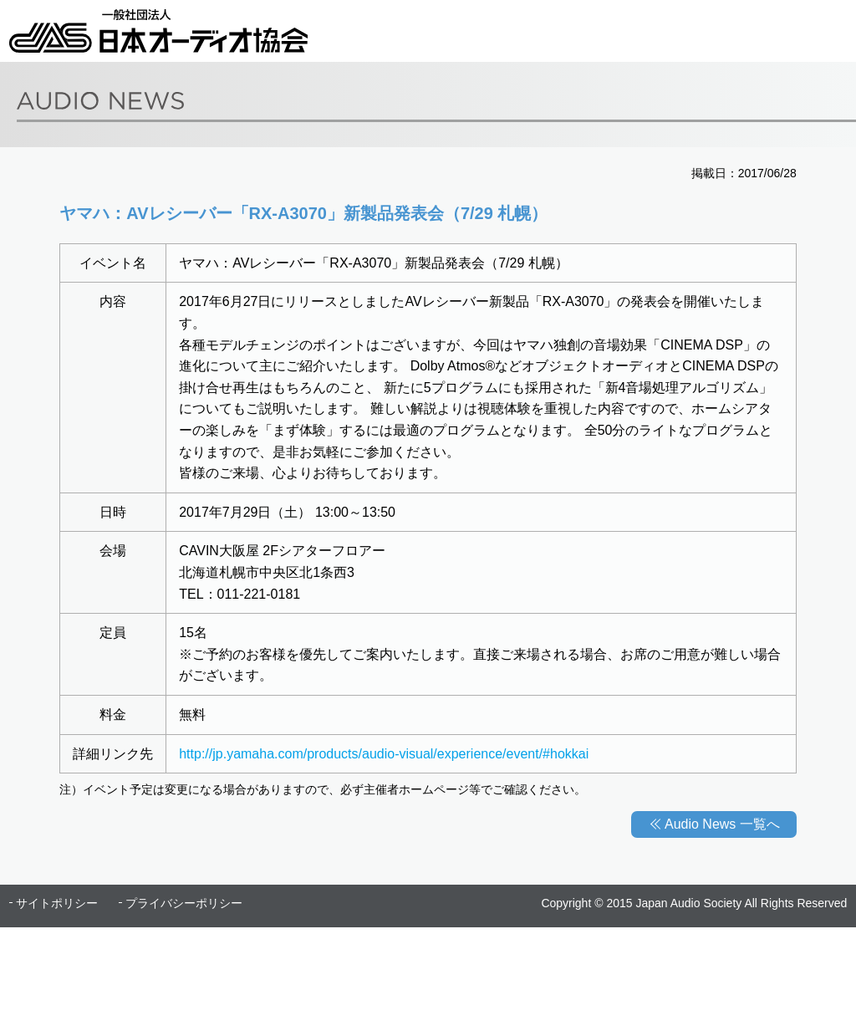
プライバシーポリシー (183, 903)
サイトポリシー (57, 903)
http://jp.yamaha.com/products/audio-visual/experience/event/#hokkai (383, 754)
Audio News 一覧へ (722, 824)
